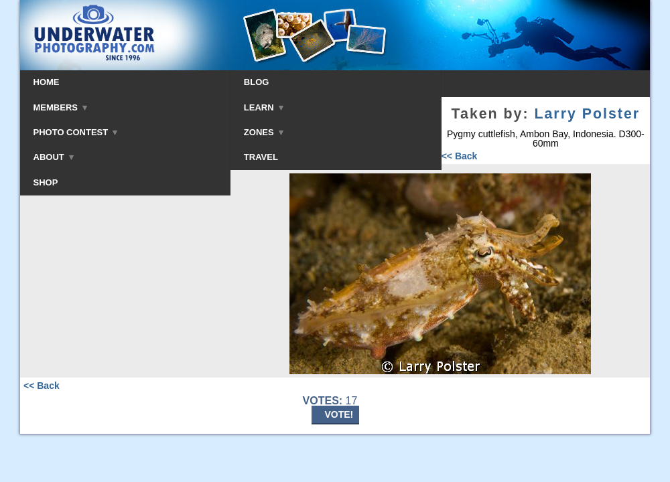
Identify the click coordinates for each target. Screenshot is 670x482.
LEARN (263, 107)
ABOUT (54, 157)
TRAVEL (261, 157)
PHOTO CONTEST (76, 132)
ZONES (263, 132)
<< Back (460, 156)
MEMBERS (61, 107)
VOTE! (339, 414)
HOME (47, 82)
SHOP (46, 182)
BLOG (256, 82)
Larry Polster (587, 114)
